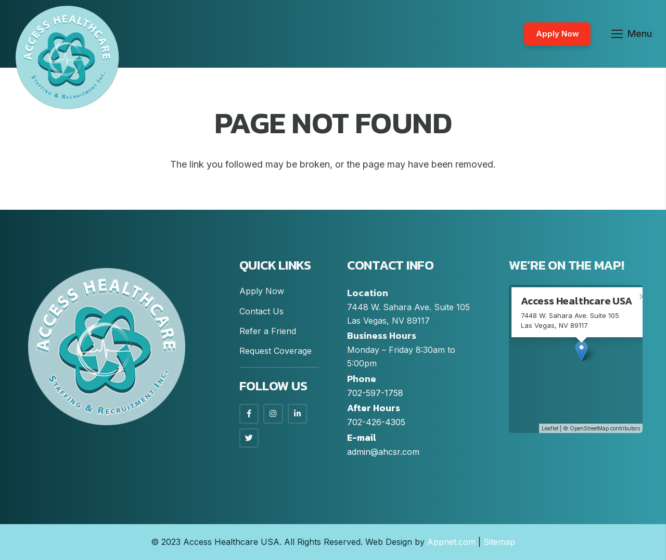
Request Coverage (275, 351)
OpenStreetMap (589, 428)
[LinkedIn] (298, 414)
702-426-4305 (376, 422)
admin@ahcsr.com (383, 452)
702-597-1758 (375, 393)
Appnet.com (451, 542)
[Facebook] (249, 414)
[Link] (67, 57)
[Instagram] (273, 414)
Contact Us (261, 311)
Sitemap (499, 542)
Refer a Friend (267, 331)
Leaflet (550, 428)
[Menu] (632, 34)
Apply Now (261, 291)
